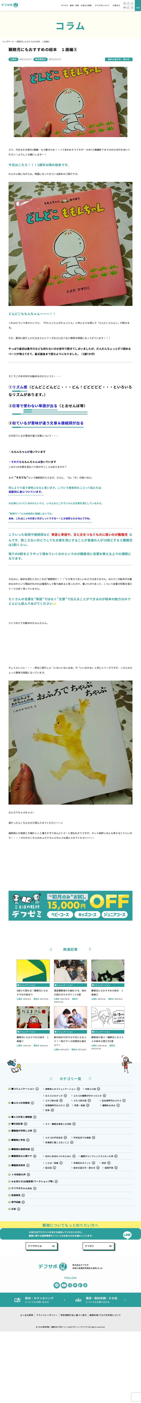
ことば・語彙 (54, 1166)
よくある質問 (33, 1331)
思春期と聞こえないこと (59, 1146)
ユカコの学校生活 (56, 1141)
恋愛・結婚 (82, 1109)
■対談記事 (20, 1127)
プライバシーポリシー (64, 1331)
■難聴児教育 (21, 1169)
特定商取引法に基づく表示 (101, 1331)
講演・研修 (74, 5)
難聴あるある (111, 1109)
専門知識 (18, 1205)
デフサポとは (36, 1256)
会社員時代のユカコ (114, 1104)
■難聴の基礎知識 (23, 1152)
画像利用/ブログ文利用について (70, 1334)
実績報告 (18, 1198)
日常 (16, 1212)
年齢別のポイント (84, 1166)
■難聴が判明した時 (25, 1134)
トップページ (8, 41)
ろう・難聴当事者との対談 (60, 1127)
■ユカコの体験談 (23, 1106)
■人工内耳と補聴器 (25, 1120)
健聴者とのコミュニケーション (62, 1090)
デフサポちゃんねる (25, 1192)
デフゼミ (64, 5)
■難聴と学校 (21, 1143)
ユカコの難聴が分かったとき (90, 1099)
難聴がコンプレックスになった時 (99, 1160)
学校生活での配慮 (84, 1141)
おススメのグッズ (56, 1099)
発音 (106, 1166)
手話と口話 (92, 1090)
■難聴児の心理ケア (25, 1159)
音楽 (49, 1114)
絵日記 (50, 1171)
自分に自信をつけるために (60, 1160)
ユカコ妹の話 (54, 1104)
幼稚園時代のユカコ (57, 1109)
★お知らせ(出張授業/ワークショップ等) (37, 1185)
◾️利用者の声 (21, 1178)
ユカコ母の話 (82, 1104)
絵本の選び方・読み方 (87, 1171)
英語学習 (111, 1171)
